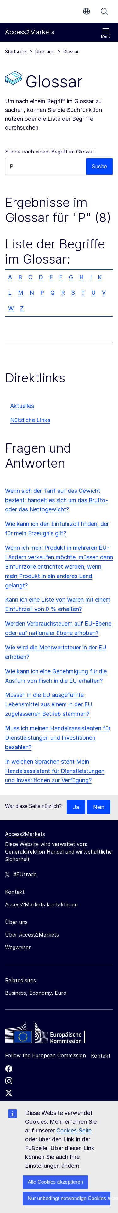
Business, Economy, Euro (35, 993)
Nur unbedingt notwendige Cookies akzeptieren (69, 1198)
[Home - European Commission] (50, 1034)
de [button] (86, 11)
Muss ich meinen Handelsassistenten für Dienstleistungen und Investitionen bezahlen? (57, 737)
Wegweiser (18, 947)
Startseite (15, 51)
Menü (105, 33)
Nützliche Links (30, 420)
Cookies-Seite (74, 1130)
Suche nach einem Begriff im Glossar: (50, 151)
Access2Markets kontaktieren (41, 904)
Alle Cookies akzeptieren (55, 1182)
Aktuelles (22, 406)
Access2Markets (25, 834)
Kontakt (100, 1056)
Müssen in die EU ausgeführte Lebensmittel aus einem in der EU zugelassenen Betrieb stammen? (48, 704)
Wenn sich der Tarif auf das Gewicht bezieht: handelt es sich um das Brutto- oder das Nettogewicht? (56, 500)
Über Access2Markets (32, 935)
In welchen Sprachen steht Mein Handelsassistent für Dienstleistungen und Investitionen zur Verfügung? (54, 771)
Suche (104, 11)
